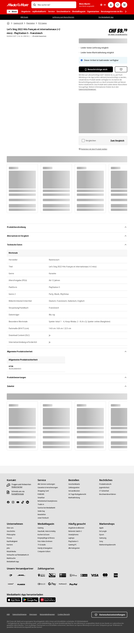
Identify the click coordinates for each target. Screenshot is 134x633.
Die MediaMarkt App (106, 17)
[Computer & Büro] (44, 551)
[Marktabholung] (74, 497)
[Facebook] (9, 502)
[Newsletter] (42, 514)
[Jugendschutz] (104, 487)
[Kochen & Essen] (43, 534)
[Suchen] (34, 5)
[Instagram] (14, 502)
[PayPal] (73, 584)
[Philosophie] (11, 534)
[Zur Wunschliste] (117, 5)
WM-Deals (24, 17)
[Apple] (101, 528)
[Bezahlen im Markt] (41, 575)
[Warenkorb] (124, 5)
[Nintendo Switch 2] (75, 531)
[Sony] (101, 541)
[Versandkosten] (74, 491)
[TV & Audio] (42, 545)
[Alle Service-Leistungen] (46, 484)
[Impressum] (33, 614)
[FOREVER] (41, 494)
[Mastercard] (105, 575)
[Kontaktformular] (18, 494)
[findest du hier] (17, 487)
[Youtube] (18, 502)
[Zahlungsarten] (73, 487)
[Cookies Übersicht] (64, 614)
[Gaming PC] (72, 545)
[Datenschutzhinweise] (20, 614)
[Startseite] (8, 23)
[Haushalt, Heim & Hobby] (47, 531)
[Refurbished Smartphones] (47, 501)
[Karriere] (10, 545)
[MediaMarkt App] (13, 561)
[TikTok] (23, 502)
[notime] (10, 584)
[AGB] (8, 614)
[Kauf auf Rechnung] (73, 575)
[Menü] (12, 11)
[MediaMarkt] (17, 4)
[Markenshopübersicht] (107, 545)
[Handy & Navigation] (45, 548)
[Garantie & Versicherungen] (48, 487)
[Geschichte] (11, 531)
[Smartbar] (41, 497)
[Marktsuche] (11, 558)
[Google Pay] (52, 584)
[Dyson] (101, 534)
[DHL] (21, 575)
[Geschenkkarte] (74, 484)
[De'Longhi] (103, 531)
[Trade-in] (41, 504)
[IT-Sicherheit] (104, 491)
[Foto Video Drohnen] (45, 541)
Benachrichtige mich (96, 69)
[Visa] (94, 575)
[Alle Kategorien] (74, 548)
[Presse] (9, 538)
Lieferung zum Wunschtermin (63, 17)
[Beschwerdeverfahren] (107, 494)
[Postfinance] (63, 584)
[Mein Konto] (111, 5)
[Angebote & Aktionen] (76, 528)
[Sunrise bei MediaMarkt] (46, 508)
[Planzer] (21, 584)
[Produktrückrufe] (105, 484)
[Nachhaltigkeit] (12, 541)
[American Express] (116, 575)
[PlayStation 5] (73, 541)
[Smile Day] (41, 511)
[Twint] (84, 575)
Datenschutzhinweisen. (87, 89)
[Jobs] (8, 548)
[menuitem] (25, 11)
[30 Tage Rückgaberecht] (77, 494)
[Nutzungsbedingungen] (47, 614)
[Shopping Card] (43, 491)
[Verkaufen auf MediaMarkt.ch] (18, 555)
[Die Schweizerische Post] (10, 575)
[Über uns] (10, 528)
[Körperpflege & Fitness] (46, 538)
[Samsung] (102, 538)
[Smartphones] (73, 534)
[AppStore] (14, 599)
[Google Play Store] (30, 599)
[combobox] (56, 4)
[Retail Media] (11, 551)
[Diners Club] (41, 584)
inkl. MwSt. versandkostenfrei (117, 35)
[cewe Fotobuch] (43, 518)
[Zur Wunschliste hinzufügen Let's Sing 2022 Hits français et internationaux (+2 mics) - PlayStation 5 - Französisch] (121, 69)
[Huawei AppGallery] (47, 599)
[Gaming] (40, 528)
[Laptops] (71, 538)
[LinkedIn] (28, 502)
